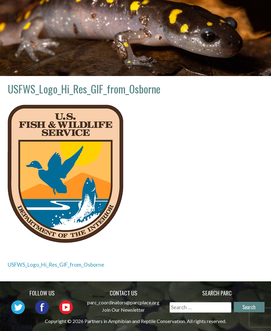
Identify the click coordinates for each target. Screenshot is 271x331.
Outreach (243, 10)
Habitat (176, 19)
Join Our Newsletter (123, 310)
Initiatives (137, 19)
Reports (210, 19)
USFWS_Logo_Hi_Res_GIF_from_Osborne (56, 264)
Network (205, 10)
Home (128, 10)
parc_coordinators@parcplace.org (123, 302)
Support (246, 19)
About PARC (163, 10)
